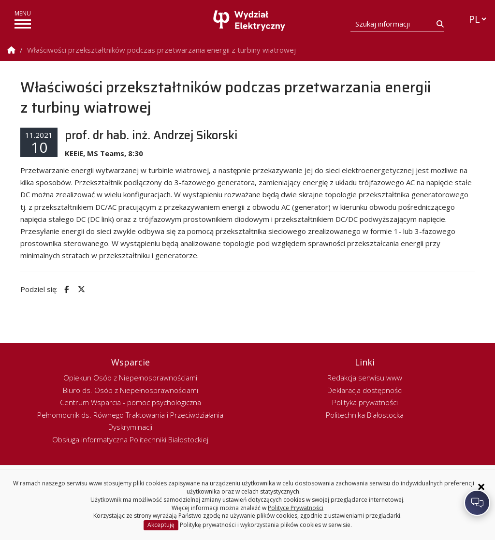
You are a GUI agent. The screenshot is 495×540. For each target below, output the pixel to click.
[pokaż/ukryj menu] (23, 24)
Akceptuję (161, 525)
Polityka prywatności (365, 402)
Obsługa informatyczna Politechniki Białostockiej (130, 439)
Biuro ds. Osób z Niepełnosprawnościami (130, 390)
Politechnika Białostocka (365, 415)
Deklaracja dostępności (365, 390)
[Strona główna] (250, 20)
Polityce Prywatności (295, 508)
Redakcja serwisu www (364, 377)
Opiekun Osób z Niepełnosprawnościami (130, 377)
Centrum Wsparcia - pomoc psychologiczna (130, 402)
